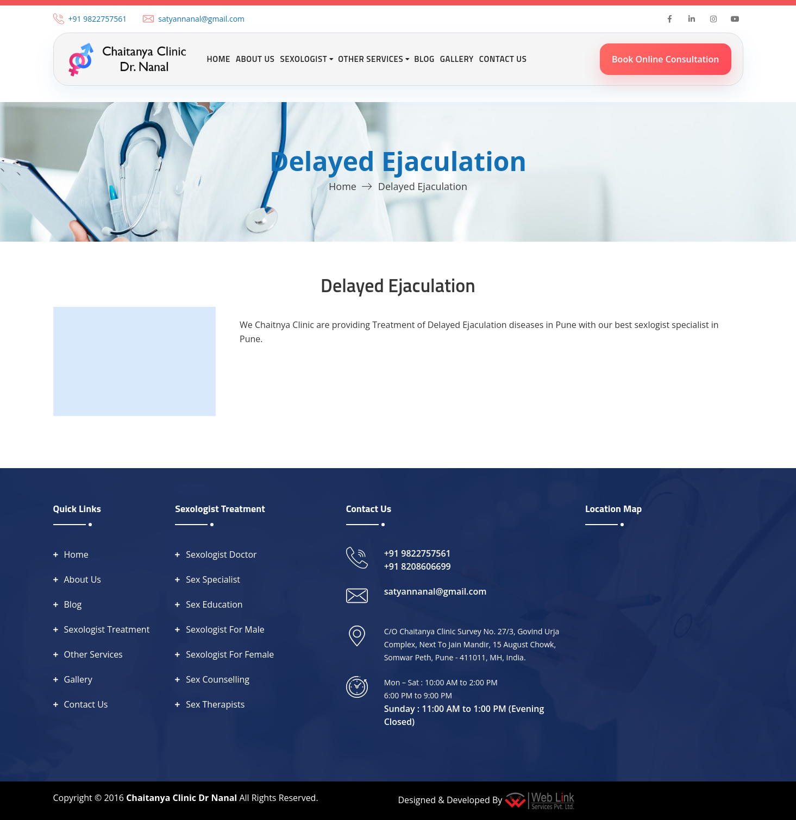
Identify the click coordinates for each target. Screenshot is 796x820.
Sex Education (214, 604)
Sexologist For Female (230, 654)
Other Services (93, 654)
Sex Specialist (213, 579)
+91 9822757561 (97, 19)
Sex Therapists (215, 704)
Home (218, 59)
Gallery (457, 59)
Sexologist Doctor (221, 554)
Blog (424, 59)
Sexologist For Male (225, 629)
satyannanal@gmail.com (201, 19)
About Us (255, 59)
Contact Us (503, 59)
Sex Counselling (217, 679)
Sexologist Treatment (107, 629)
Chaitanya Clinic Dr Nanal (181, 798)
